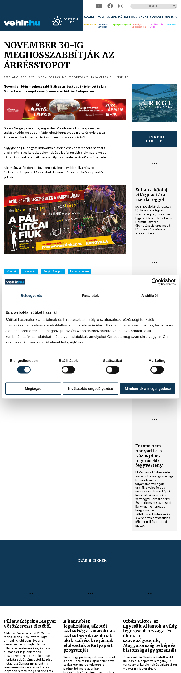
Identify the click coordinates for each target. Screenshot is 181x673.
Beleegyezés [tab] (31, 295)
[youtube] (99, 6)
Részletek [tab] (90, 295)
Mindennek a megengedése (148, 389)
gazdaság (30, 271)
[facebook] (110, 6)
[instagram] (120, 6)
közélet (11, 271)
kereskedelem (79, 271)
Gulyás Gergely (53, 271)
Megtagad (33, 389)
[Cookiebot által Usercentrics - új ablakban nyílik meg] (155, 281)
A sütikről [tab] (149, 295)
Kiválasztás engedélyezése (90, 389)
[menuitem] (90, 16)
